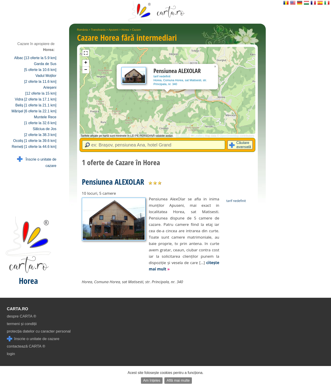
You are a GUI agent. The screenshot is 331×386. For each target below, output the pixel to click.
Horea (125, 29)
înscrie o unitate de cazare (33, 339)
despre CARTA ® (21, 316)
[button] (215, 66)
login (11, 354)
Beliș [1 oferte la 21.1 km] (35, 105)
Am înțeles (151, 380)
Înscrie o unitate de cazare (36, 162)
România (82, 29)
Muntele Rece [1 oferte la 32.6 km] (40, 120)
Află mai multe (178, 380)
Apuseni (113, 29)
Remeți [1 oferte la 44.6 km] (34, 147)
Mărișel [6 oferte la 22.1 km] (34, 111)
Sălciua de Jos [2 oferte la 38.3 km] (40, 132)
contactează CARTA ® (26, 346)
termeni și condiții (22, 324)
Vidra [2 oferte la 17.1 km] (35, 99)
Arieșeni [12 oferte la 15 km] (40, 90)
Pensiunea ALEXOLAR (113, 182)
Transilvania (98, 29)
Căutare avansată (243, 145)
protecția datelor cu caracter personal (39, 331)
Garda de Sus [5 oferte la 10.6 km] (40, 67)
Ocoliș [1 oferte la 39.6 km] (34, 141)
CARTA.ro (17, 309)
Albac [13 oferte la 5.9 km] (35, 58)
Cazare (136, 29)
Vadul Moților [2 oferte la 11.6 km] (40, 78)
